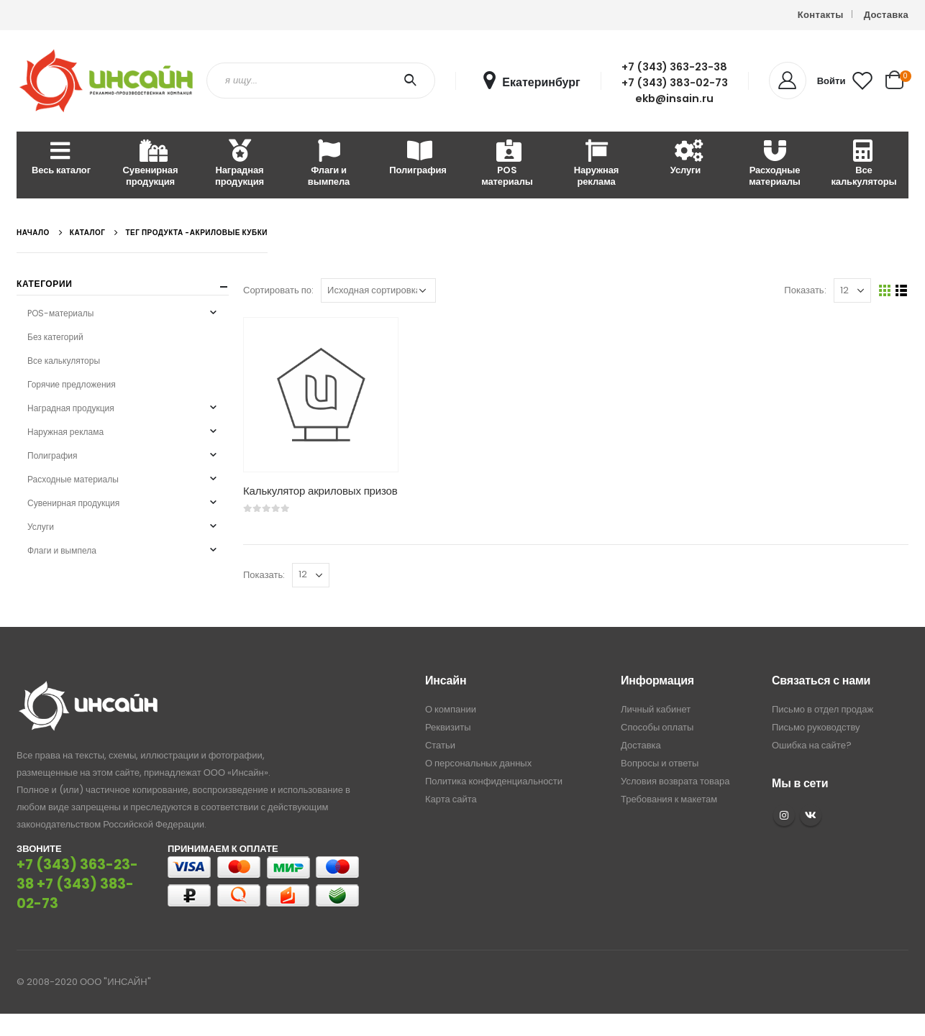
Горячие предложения (71, 384)
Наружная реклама (596, 164)
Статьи (440, 745)
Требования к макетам (669, 799)
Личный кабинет (656, 709)
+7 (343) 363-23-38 (674, 67)
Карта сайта (451, 799)
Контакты (821, 15)
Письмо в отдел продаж (822, 709)
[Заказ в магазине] (378, 290)
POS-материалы (60, 313)
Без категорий (55, 337)
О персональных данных (478, 763)
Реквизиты (448, 727)
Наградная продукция (239, 164)
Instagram (784, 815)
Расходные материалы (775, 164)
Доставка (886, 15)
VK (810, 815)
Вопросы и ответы (659, 763)
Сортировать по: (278, 290)
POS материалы (507, 164)
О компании (450, 709)
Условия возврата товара (675, 781)
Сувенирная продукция (150, 164)
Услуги (685, 158)
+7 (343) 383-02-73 (674, 82)
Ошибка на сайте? (812, 745)
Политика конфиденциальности (493, 781)
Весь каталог (61, 158)
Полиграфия (417, 158)
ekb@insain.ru (674, 98)
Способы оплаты (657, 727)
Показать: (805, 290)
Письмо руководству (816, 727)
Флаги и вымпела (329, 164)
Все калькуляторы (863, 164)
